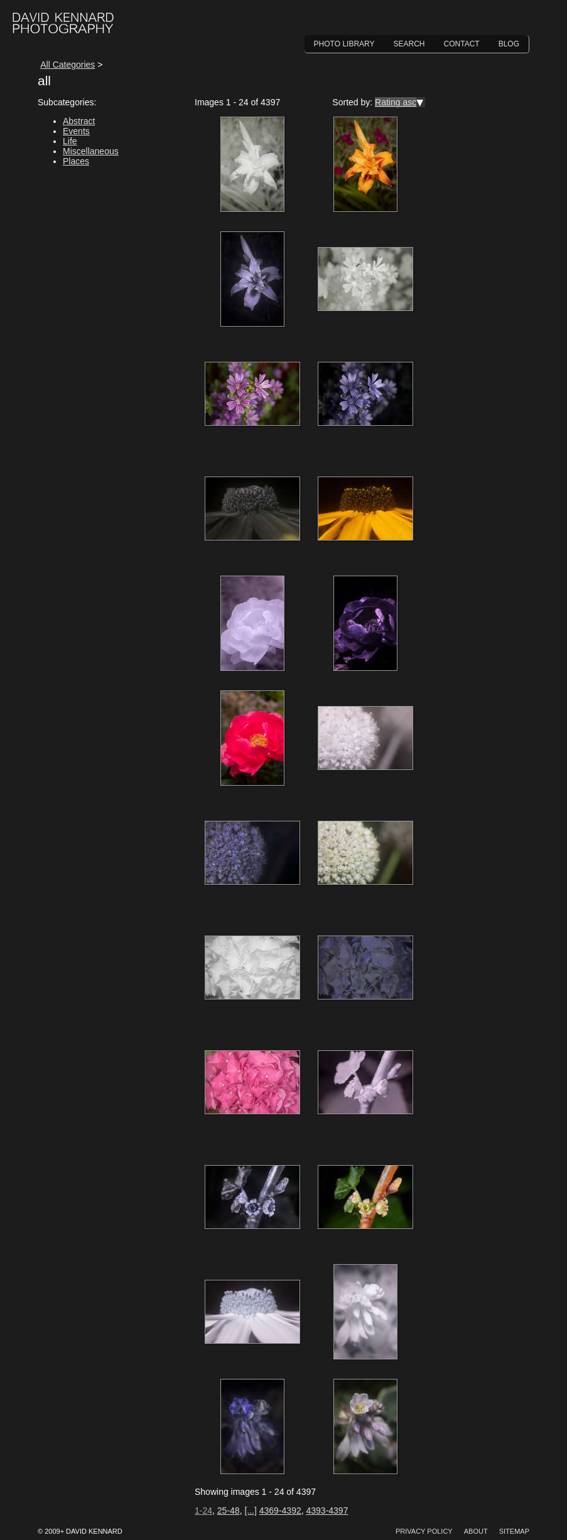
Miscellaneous (91, 151)
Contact (462, 44)
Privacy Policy (424, 1531)
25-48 (228, 1511)
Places (76, 161)
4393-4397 (327, 1511)
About (476, 1531)
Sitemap (514, 1531)
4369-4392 (280, 1511)
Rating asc (395, 102)
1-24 (203, 1511)
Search (409, 44)
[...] (250, 1511)
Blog (509, 44)
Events (76, 131)
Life (70, 141)
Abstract (79, 121)
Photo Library (344, 44)
